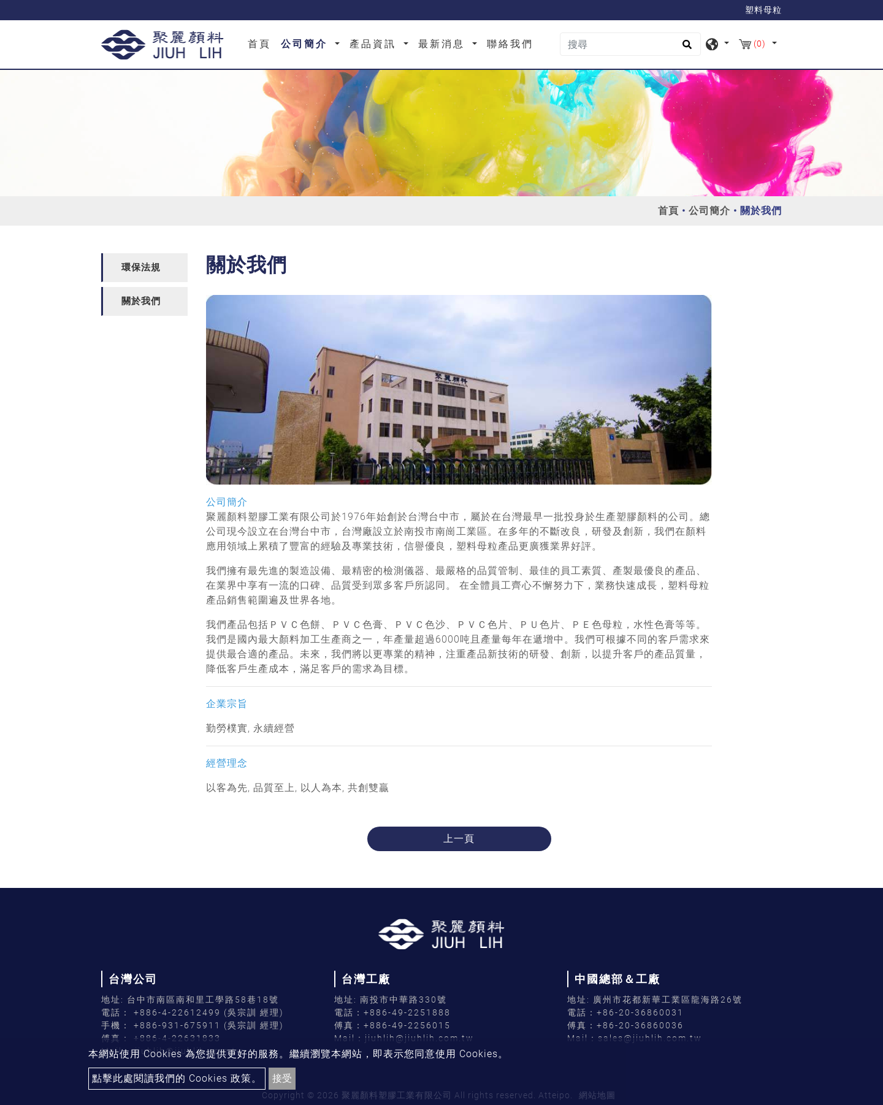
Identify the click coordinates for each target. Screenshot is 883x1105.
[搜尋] (630, 44)
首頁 (262, 43)
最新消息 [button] (443, 44)
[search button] (685, 48)
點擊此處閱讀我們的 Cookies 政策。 (177, 1078)
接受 (282, 1078)
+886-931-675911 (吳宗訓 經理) (209, 1025)
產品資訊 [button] (375, 44)
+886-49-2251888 (407, 1012)
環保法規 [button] (141, 267)
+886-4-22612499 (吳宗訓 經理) (209, 1012)
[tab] (144, 267)
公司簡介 (709, 210)
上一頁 (459, 838)
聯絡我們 (510, 44)
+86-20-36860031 (640, 1012)
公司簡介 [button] (306, 44)
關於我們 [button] (141, 301)
